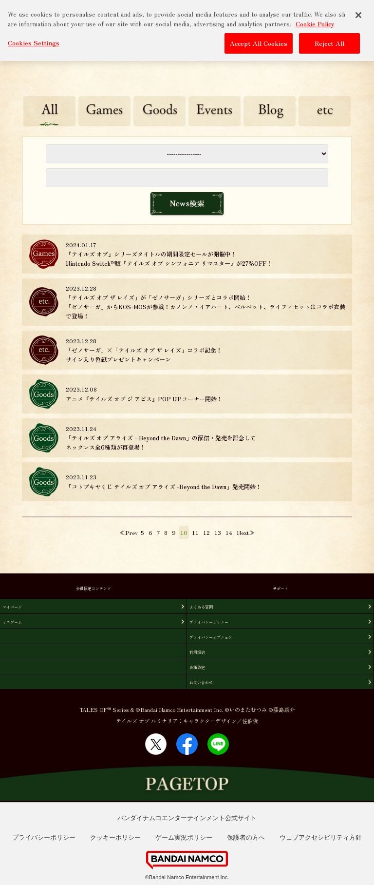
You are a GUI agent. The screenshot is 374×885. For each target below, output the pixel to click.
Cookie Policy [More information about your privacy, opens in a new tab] (315, 20)
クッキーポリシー (115, 837)
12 (206, 532)
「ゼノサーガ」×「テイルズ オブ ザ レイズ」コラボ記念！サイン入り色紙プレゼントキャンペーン (144, 354)
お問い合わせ (201, 682)
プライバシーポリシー (208, 622)
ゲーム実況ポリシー (183, 837)
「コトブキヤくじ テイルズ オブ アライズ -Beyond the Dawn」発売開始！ (164, 486)
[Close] (358, 12)
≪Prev (128, 532)
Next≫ (246, 532)
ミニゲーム (12, 622)
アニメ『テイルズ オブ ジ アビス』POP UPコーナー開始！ (144, 398)
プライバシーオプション (210, 637)
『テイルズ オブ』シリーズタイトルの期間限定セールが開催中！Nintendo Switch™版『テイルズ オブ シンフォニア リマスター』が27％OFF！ (169, 258)
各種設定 (197, 667)
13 (217, 532)
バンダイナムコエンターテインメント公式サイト (187, 818)
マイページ (12, 607)
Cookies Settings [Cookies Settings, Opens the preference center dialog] (33, 40)
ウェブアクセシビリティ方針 (321, 837)
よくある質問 (201, 607)
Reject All (329, 40)
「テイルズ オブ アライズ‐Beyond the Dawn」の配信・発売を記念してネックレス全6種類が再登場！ (161, 442)
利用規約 (197, 652)
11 (195, 532)
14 (228, 532)
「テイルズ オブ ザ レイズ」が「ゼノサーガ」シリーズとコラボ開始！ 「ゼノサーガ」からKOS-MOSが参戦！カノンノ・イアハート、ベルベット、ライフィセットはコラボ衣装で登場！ (205, 306)
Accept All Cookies (258, 40)
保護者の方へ (246, 837)
